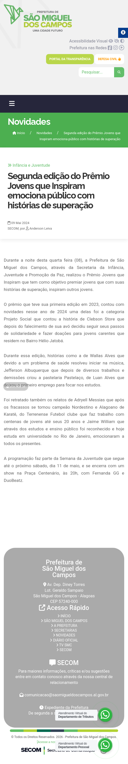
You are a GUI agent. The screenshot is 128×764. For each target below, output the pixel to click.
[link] (38, 30)
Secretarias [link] (64, 630)
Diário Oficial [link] (64, 640)
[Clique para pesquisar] (101, 72)
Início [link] (18, 133)
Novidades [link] (44, 133)
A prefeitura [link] (64, 626)
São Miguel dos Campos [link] (64, 621)
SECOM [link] (64, 650)
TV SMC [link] (64, 645)
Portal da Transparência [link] (69, 59)
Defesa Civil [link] (109, 59)
